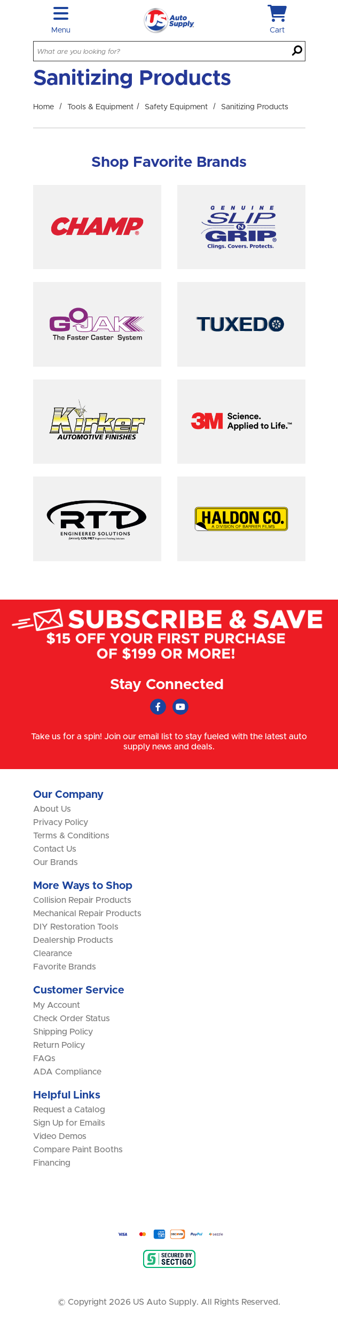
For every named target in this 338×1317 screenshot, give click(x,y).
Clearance (52, 953)
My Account (56, 1005)
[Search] (297, 52)
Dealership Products (73, 940)
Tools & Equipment (100, 107)
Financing (51, 1163)
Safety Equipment (176, 107)
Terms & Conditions (71, 835)
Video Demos (60, 1136)
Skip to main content (0, 0)
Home (43, 107)
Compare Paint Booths (78, 1149)
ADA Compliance (67, 1072)
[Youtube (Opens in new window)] (180, 707)
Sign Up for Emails (69, 1123)
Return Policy (59, 1045)
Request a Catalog (69, 1109)
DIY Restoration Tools (76, 927)
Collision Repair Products (82, 900)
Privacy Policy (60, 822)
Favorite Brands (64, 967)
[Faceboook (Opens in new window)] (158, 707)
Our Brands (55, 862)
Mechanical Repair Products (87, 913)
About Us (52, 809)
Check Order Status (71, 1018)
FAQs (44, 1058)
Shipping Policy (63, 1032)
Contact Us (54, 849)
